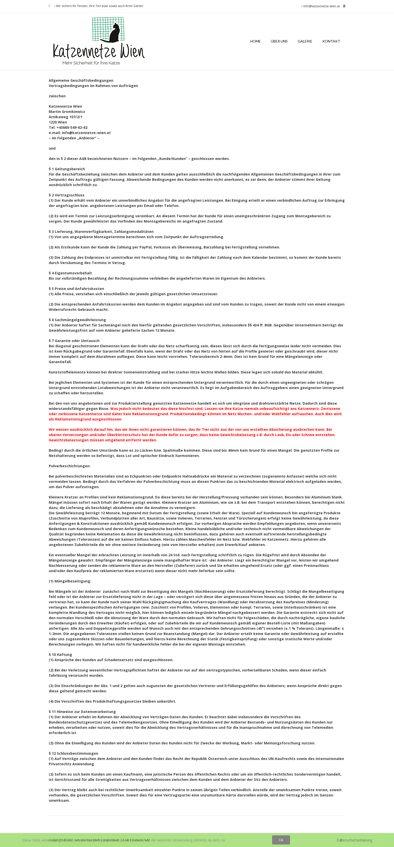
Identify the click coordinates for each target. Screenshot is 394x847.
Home (255, 41)
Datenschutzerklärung (354, 840)
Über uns (279, 41)
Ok (281, 840)
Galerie (305, 41)
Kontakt (331, 41)
